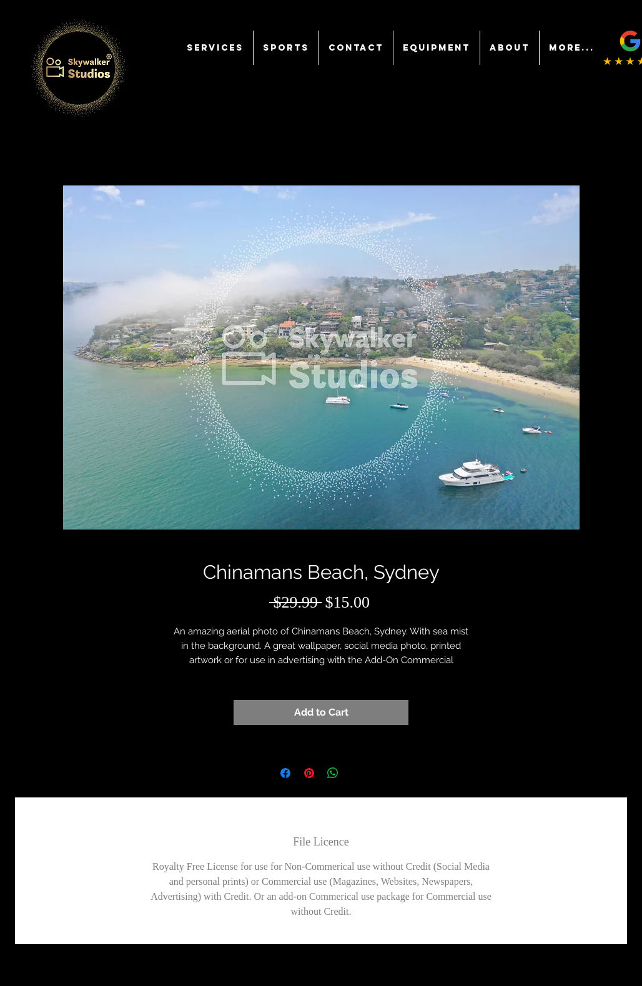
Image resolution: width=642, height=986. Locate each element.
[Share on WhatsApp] (332, 773)
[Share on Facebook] (285, 773)
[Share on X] (356, 773)
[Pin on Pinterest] (309, 773)
